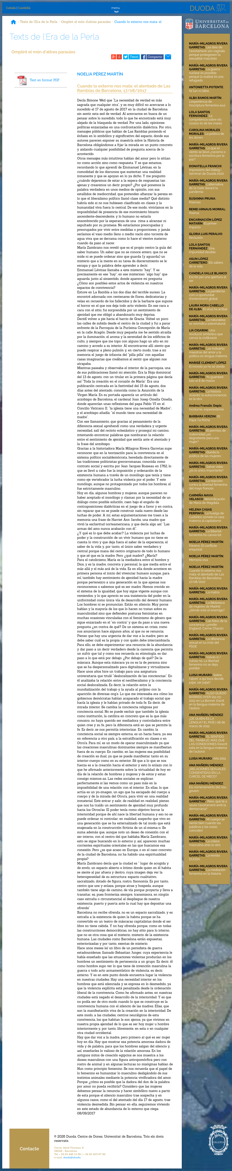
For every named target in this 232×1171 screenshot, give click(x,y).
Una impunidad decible (202, 250)
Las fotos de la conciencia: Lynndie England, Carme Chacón (208, 624)
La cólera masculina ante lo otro (205, 843)
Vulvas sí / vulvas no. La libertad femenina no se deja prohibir (205, 662)
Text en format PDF (44, 80)
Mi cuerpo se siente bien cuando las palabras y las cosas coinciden (207, 824)
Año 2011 (219, 758)
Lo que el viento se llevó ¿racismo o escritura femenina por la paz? (207, 153)
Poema (194, 213)
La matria (212, 592)
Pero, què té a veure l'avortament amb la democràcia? (208, 805)
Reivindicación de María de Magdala (207, 501)
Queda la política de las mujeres (205, 454)
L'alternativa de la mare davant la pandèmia (206, 188)
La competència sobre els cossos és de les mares (205, 119)
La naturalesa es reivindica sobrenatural (207, 321)
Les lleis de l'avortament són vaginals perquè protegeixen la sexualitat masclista (207, 52)
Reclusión (196, 237)
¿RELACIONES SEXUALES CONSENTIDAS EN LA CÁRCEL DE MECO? (207, 772)
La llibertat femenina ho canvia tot (205, 533)
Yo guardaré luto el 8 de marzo (206, 379)
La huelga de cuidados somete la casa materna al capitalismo (206, 517)
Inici (13, 22)
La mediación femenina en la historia (207, 871)
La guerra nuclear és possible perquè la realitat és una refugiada (206, 74)
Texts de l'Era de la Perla (38, 22)
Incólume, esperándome (206, 409)
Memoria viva (198, 560)
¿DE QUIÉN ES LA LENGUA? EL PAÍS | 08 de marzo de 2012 (207, 722)
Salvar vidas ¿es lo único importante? (206, 468)
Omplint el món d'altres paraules (86, 22)
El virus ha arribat (215, 309)
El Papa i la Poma (204, 418)
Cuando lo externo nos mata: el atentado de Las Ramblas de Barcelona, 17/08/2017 (206, 576)
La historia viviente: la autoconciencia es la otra (207, 395)
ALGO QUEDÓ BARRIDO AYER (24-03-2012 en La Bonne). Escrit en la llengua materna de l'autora (207, 700)
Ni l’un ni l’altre (199, 91)
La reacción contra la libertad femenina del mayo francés (208, 484)
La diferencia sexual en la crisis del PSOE (207, 642)
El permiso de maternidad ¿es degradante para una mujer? (207, 436)
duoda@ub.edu (72, 1157)
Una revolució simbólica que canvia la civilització (206, 334)
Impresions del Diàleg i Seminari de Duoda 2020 (206, 171)
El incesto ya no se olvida (207, 366)
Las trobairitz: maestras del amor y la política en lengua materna (208, 352)
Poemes (195, 202)
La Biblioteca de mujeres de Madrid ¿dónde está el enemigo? (207, 606)
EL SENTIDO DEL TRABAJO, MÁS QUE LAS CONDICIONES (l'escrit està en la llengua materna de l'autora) (208, 744)
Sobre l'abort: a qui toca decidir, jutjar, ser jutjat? (206, 678)
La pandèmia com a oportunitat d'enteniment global (207, 295)
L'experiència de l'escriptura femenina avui (207, 103)
